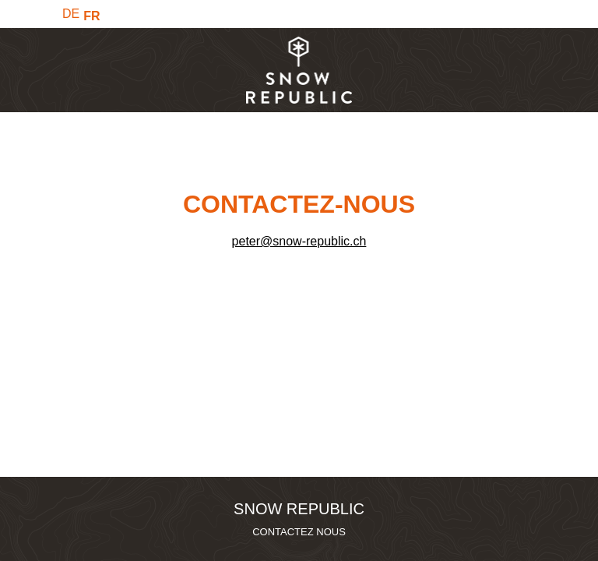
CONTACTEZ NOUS (299, 532)
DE (70, 13)
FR (91, 16)
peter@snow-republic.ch (299, 241)
